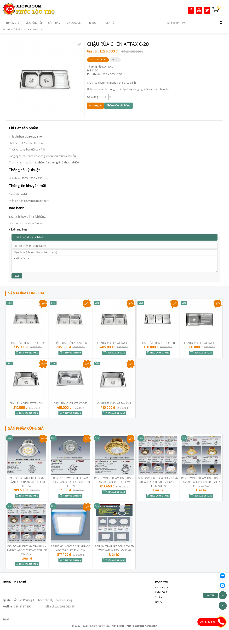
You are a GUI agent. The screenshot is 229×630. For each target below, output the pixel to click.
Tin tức (158, 597)
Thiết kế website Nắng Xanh (141, 625)
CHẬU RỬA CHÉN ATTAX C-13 (70, 403)
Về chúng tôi (34, 22)
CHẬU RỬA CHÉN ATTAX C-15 (201, 343)
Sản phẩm (54, 22)
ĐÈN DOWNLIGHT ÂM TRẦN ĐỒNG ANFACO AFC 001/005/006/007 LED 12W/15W (158, 482)
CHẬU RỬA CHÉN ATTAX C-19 (27, 343)
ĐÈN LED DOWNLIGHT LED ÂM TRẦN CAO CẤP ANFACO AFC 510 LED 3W (70, 482)
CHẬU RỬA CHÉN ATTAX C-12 (114, 403)
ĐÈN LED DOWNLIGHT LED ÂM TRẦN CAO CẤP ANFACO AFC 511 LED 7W (27, 482)
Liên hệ (109, 22)
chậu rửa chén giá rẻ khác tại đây (58, 162)
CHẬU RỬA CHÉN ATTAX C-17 (70, 343)
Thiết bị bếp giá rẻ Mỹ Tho (25, 136)
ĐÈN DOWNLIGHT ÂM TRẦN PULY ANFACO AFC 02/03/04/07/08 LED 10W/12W (27, 550)
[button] (79, 44)
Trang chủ (12, 22)
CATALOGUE (73, 22)
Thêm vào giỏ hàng (27, 352)
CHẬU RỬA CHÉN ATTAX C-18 (158, 343)
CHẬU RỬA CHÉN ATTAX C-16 (114, 343)
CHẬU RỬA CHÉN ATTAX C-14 (27, 403)
